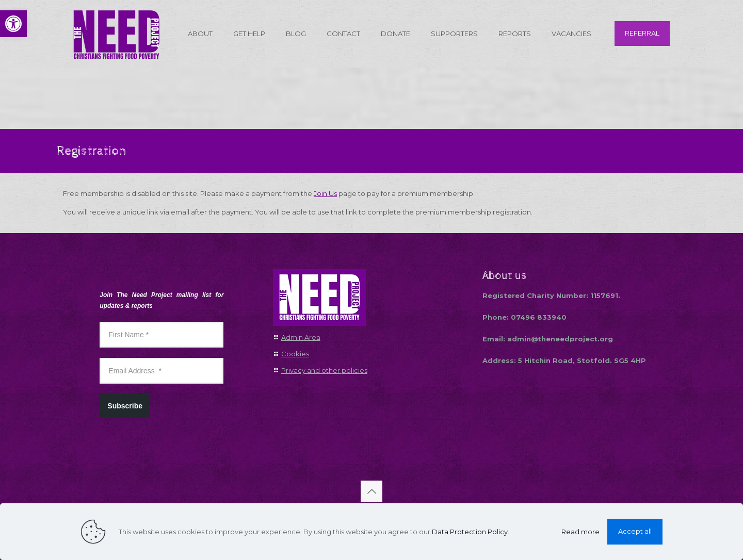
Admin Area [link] (300, 337)
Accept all (635, 531)
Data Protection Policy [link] (470, 532)
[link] (13, 23)
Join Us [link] (325, 193)
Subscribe (124, 406)
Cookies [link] (295, 354)
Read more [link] (580, 532)
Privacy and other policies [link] (324, 370)
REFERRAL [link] (642, 33)
